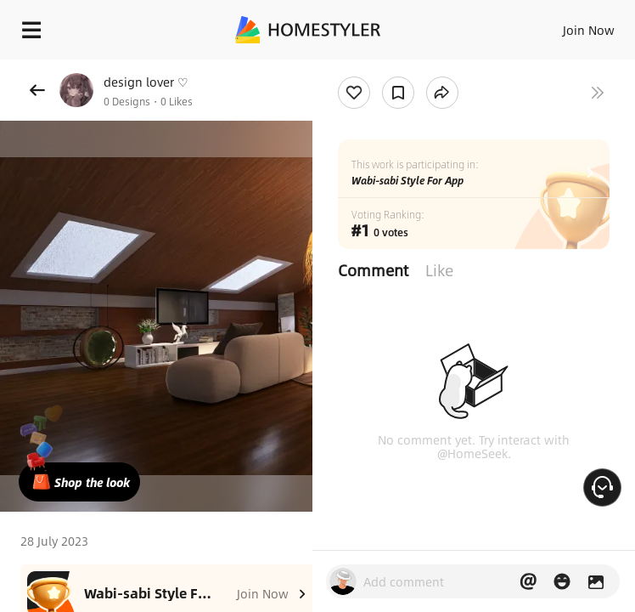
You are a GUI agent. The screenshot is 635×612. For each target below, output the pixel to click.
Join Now (589, 29)
